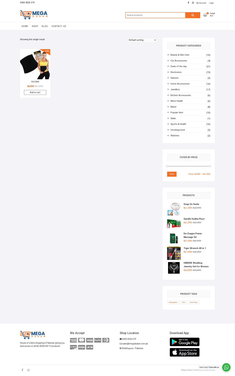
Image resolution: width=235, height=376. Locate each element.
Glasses (174, 78)
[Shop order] (141, 40)
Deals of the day (179, 66)
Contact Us (59, 26)
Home (25, 26)
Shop (35, 26)
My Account (201, 3)
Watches (175, 135)
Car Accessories (179, 60)
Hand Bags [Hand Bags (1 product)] (194, 302)
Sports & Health (178, 124)
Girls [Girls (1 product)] (183, 302)
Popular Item (177, 112)
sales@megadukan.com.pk (134, 343)
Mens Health (177, 101)
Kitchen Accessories (181, 95)
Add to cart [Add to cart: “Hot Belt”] (35, 92)
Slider (173, 118)
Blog (45, 26)
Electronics (176, 72)
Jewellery (175, 89)
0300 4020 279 (128, 339)
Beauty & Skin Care (180, 54)
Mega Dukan (186, 370)
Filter (171, 174)
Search (192, 15)
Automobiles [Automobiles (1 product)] (173, 302)
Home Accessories (180, 83)
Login (211, 3)
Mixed (173, 106)
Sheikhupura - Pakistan (131, 348)
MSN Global (210, 370)
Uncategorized (178, 130)
